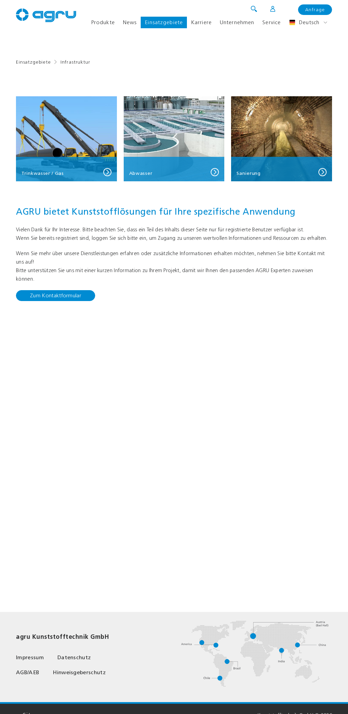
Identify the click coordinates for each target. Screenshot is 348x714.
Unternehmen (237, 22)
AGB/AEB (27, 672)
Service (271, 22)
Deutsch (304, 22)
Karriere (201, 22)
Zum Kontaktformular (55, 295)
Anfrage (315, 10)
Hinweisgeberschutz (79, 672)
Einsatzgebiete (164, 22)
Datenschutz (74, 657)
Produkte (103, 22)
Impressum (30, 657)
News (130, 22)
